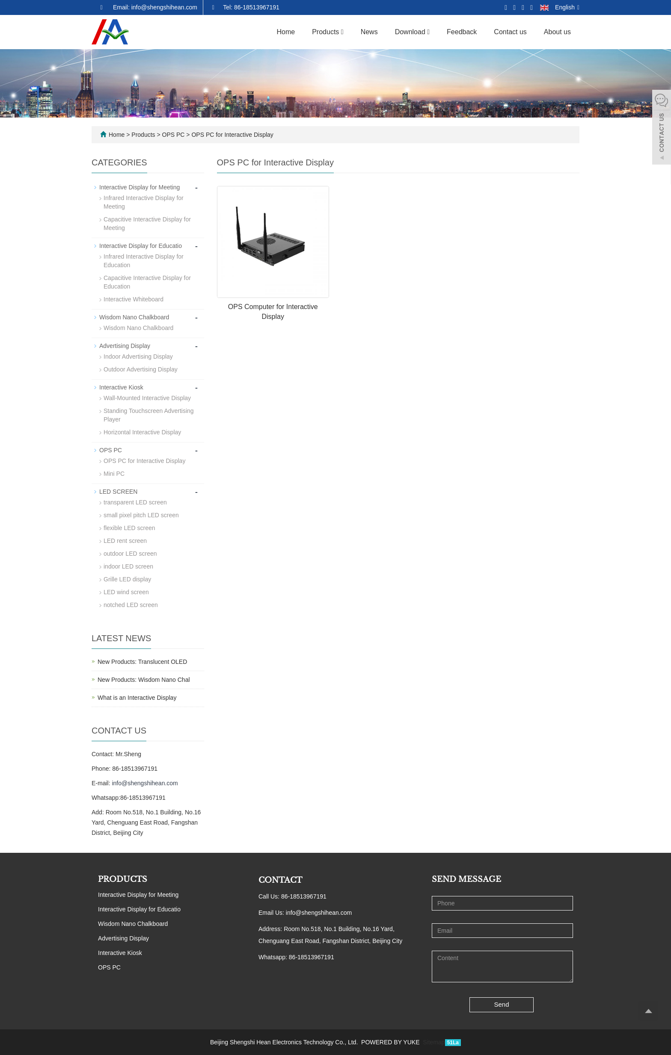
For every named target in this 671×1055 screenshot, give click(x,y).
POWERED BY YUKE (391, 1042)
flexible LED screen (129, 528)
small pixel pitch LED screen (141, 515)
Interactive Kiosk (121, 387)
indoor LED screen (128, 566)
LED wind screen (126, 592)
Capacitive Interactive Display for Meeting (147, 223)
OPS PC (173, 134)
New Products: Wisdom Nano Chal (144, 679)
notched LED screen (131, 604)
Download (412, 31)
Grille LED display (127, 579)
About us (557, 31)
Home (286, 31)
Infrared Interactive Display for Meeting (144, 202)
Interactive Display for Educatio (140, 245)
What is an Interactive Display (137, 697)
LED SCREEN (118, 491)
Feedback (462, 31)
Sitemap (434, 1042)
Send (501, 1004)
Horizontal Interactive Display (142, 432)
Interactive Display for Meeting (139, 187)
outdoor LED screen (130, 553)
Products (327, 31)
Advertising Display (124, 345)
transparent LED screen (135, 502)
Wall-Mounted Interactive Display (147, 398)
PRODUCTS (122, 879)
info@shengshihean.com (145, 783)
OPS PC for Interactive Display (231, 134)
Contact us (510, 31)
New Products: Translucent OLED (142, 661)
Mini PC (114, 473)
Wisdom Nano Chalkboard (134, 317)
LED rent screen (125, 540)
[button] (342, 31)
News (369, 31)
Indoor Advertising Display (138, 356)
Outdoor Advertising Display (141, 369)
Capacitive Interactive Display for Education (147, 282)
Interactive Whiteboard (133, 299)
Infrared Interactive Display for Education (144, 260)
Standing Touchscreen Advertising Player (149, 415)
